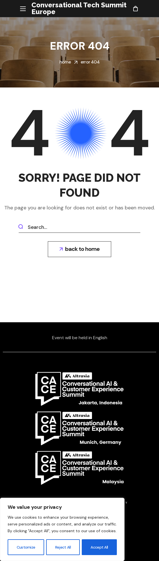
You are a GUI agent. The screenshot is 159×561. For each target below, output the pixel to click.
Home (65, 62)
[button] (135, 8)
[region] (62, 529)
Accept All (99, 547)
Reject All (63, 547)
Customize (25, 547)
